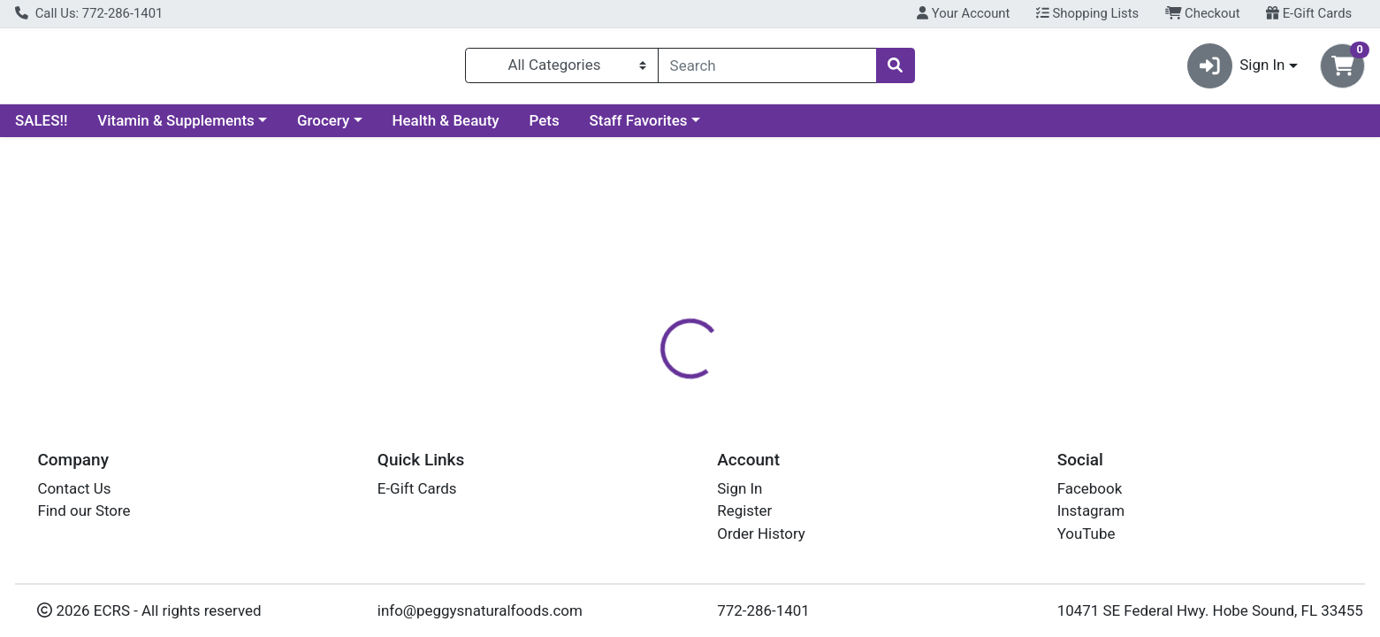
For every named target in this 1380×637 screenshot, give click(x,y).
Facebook (1090, 488)
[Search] (767, 69)
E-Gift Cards (1309, 13)
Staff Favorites (639, 127)
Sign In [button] (1236, 69)
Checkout (1202, 13)
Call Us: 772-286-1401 (89, 13)
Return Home (690, 263)
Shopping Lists (1087, 13)
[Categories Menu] (562, 69)
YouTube (1086, 533)
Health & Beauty (446, 127)
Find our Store (83, 510)
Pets (545, 127)
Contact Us (74, 488)
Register (744, 510)
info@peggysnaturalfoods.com (480, 610)
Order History (761, 533)
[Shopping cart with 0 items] (1342, 69)
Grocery (323, 127)
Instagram (1091, 510)
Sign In (739, 488)
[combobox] (767, 69)
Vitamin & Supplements (176, 127)
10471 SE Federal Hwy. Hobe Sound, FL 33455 (1210, 610)
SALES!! (41, 127)
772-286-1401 (763, 610)
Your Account (963, 13)
